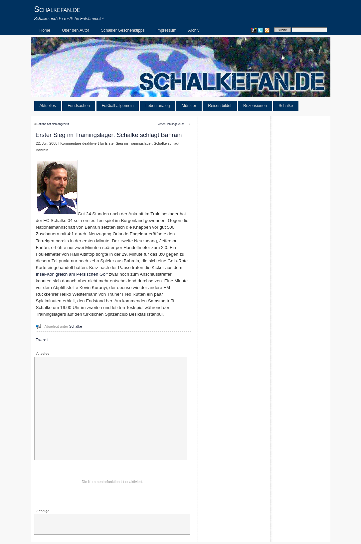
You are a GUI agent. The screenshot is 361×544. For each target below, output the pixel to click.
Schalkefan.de (57, 9)
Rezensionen (255, 105)
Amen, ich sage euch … (173, 124)
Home (45, 30)
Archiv (194, 30)
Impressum (166, 30)
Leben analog (157, 105)
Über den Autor (75, 30)
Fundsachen (79, 105)
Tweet (42, 340)
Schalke (285, 105)
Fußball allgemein (118, 105)
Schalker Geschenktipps (123, 30)
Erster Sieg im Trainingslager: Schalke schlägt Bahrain (109, 134)
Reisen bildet (219, 105)
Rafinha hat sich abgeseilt (53, 124)
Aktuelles (48, 105)
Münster (189, 105)
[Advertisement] (111, 408)
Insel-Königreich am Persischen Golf (72, 274)
